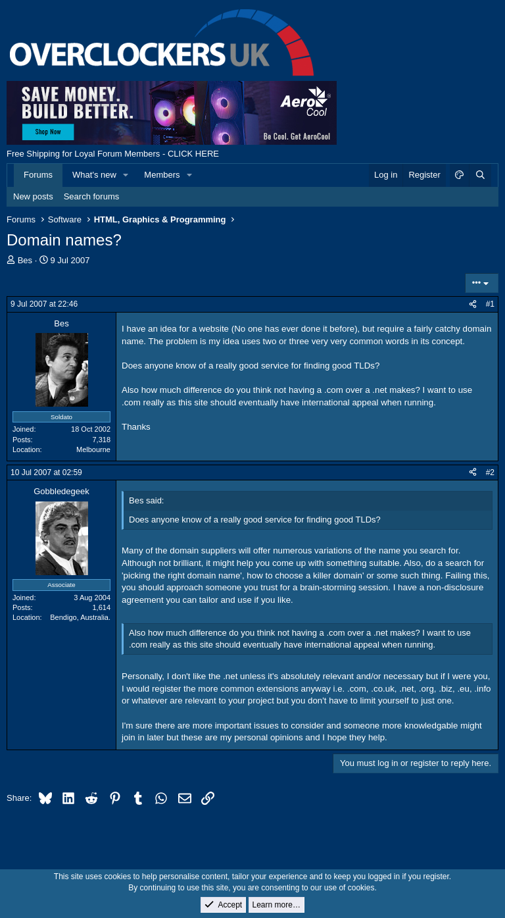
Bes (25, 260)
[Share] (472, 304)
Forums (38, 175)
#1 (490, 304)
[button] (126, 175)
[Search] (480, 175)
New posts (33, 196)
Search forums (92, 196)
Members (162, 175)
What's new (94, 175)
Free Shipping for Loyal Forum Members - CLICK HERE (113, 154)
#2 (490, 472)
